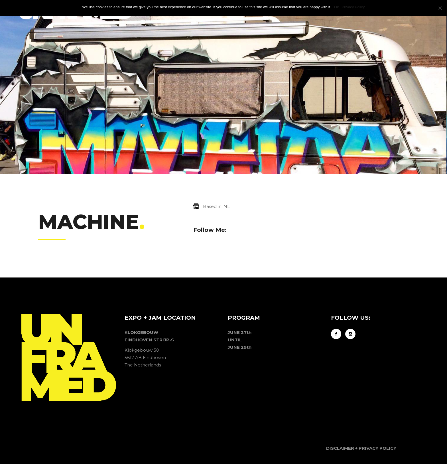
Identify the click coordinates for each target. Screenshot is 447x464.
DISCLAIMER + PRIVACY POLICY (361, 448)
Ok (336, 7)
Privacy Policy (353, 7)
